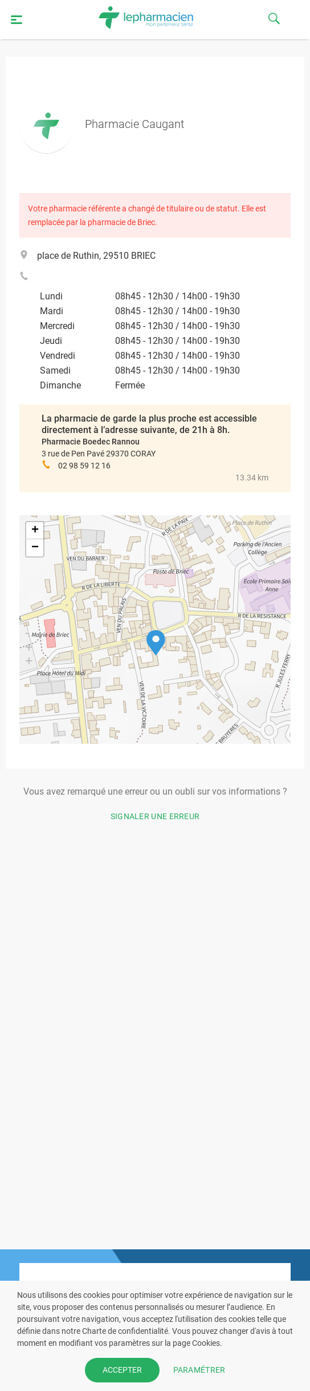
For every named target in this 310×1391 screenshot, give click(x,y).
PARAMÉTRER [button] (199, 1369)
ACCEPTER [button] (122, 1369)
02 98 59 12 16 (84, 465)
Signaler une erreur (155, 816)
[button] (155, 643)
